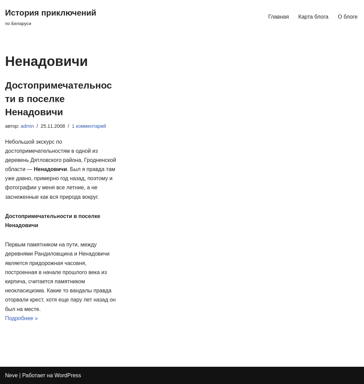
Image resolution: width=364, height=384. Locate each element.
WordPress (68, 375)
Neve (11, 375)
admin (27, 126)
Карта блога (313, 17)
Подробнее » (21, 318)
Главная (278, 17)
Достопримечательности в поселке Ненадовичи (58, 98)
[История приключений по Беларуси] (50, 16)
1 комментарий (89, 126)
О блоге (348, 17)
